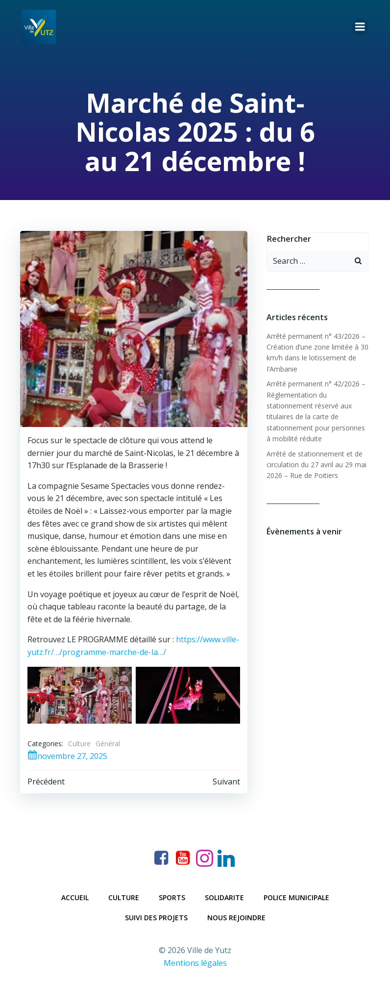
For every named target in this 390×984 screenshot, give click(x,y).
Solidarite (224, 895)
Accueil (75, 895)
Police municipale (296, 895)
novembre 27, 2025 (66, 755)
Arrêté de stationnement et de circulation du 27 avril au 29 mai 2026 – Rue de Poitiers (314, 462)
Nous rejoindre (236, 915)
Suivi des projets (156, 915)
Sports (172, 895)
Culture (78, 743)
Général (106, 743)
